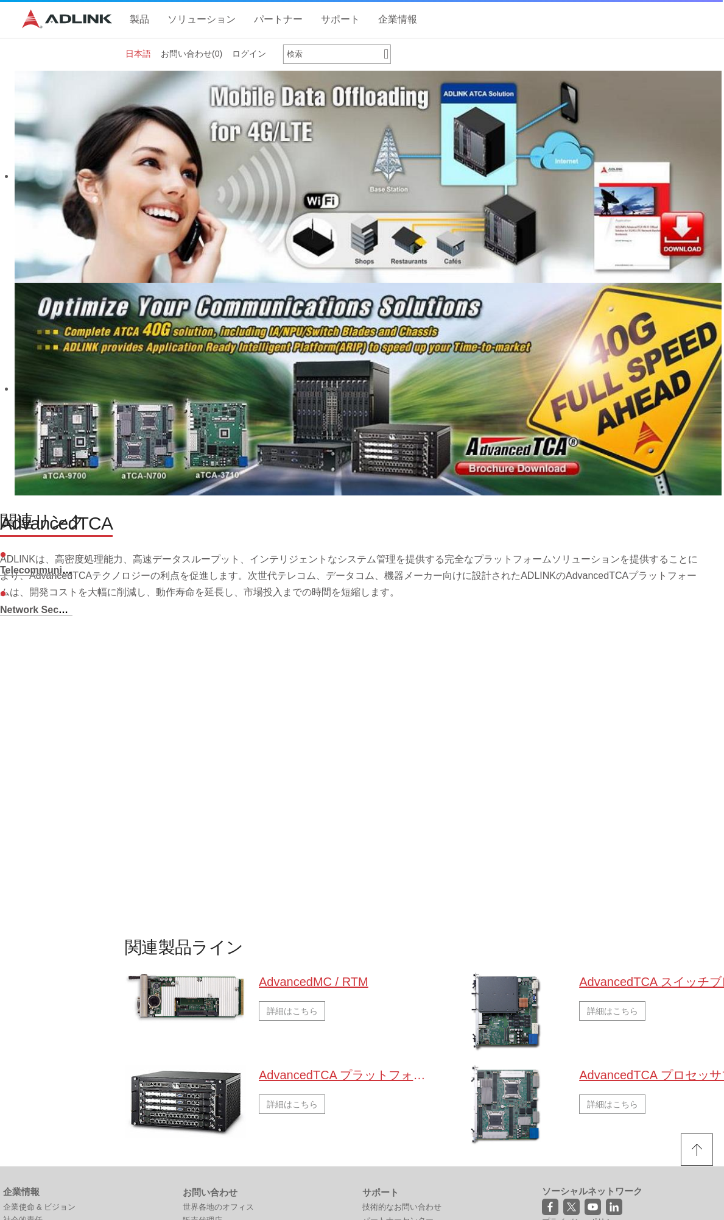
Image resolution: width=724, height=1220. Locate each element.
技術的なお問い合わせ (401, 1206)
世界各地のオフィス (218, 1206)
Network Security (40, 610)
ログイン (249, 54)
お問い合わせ (191, 54)
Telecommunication (45, 570)
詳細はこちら (292, 1011)
